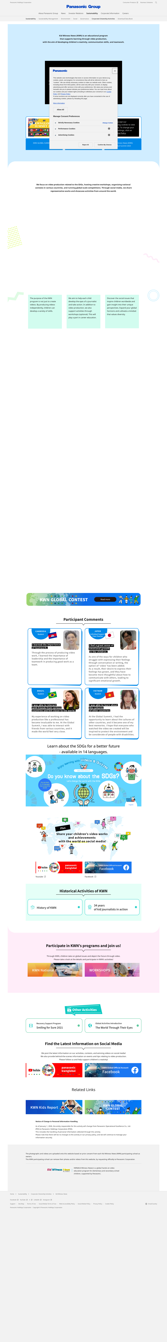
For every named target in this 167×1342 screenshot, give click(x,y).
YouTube (24, 1332)
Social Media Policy (84, 1336)
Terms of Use (31, 1336)
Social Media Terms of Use (47, 1336)
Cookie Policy (80, 151)
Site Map (21, 1336)
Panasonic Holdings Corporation (20, 2)
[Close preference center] (115, 71)
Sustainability (31, 19)
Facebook (14, 1332)
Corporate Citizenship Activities (41, 1326)
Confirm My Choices (105, 145)
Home (12, 1326)
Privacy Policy (97, 1336)
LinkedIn (37, 1332)
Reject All (85, 145)
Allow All (60, 110)
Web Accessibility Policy (67, 1336)
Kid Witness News (61, 1326)
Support (12, 1336)
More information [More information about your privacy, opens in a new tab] (59, 103)
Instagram (47, 1332)
